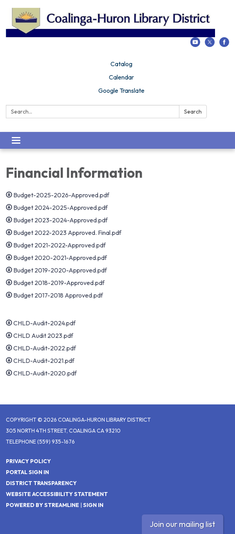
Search (193, 111)
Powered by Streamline (42, 505)
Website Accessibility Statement (57, 494)
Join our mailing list (182, 524)
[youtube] (195, 45)
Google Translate (121, 90)
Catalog (121, 64)
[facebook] (224, 45)
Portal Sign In (27, 472)
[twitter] (210, 45)
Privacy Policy (28, 461)
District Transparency (41, 483)
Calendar (121, 77)
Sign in (93, 505)
